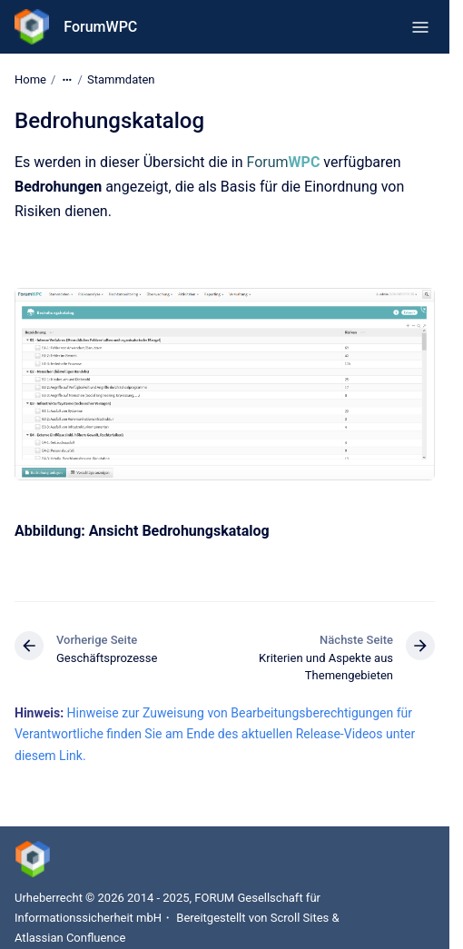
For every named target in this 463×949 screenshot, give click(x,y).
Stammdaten (121, 79)
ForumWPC (100, 26)
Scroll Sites (300, 917)
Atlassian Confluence (70, 937)
